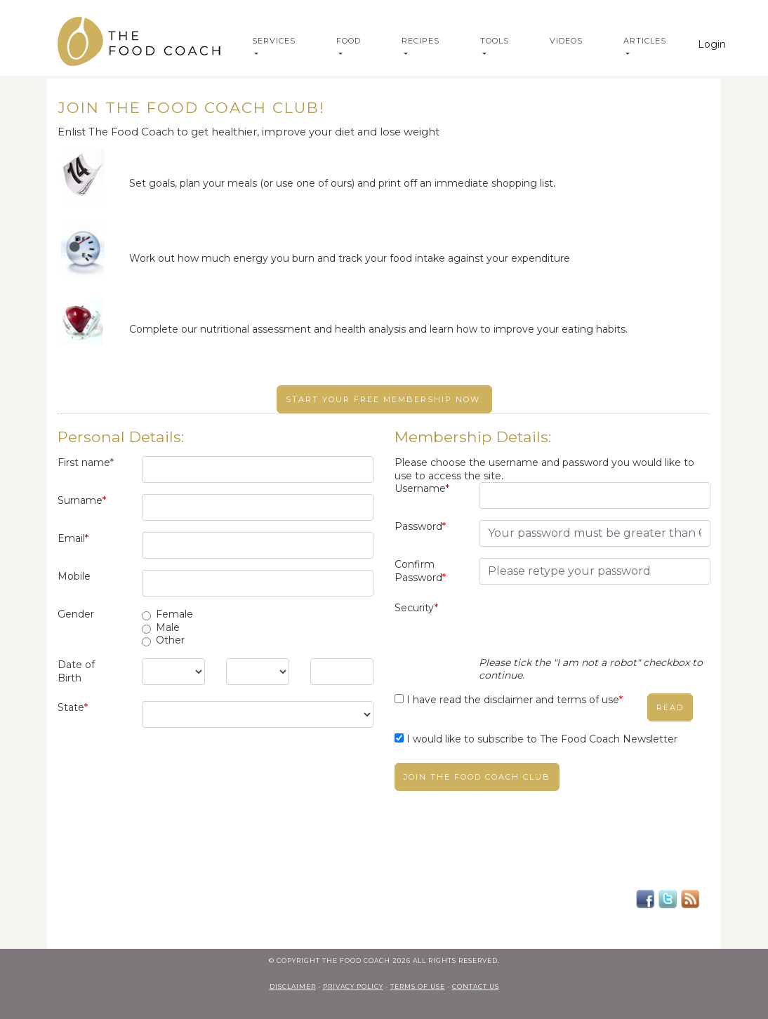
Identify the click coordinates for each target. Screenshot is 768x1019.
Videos (566, 41)
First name (86, 462)
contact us (475, 986)
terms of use (417, 986)
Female (174, 614)
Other (170, 640)
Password (420, 526)
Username (422, 488)
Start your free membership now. (384, 399)
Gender (76, 614)
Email (73, 538)
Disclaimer (293, 986)
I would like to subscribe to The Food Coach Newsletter (541, 739)
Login (712, 44)
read (670, 707)
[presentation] (585, 628)
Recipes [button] (420, 41)
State (73, 707)
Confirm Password (420, 571)
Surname (82, 500)
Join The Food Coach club (477, 777)
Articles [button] (644, 41)
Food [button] (348, 41)
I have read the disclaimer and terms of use (514, 699)
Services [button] (274, 41)
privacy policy (353, 986)
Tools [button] (494, 41)
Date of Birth (76, 671)
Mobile (74, 576)
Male (168, 627)
